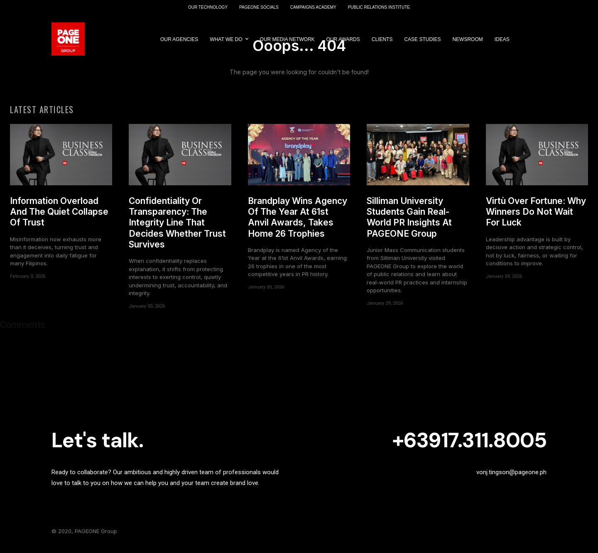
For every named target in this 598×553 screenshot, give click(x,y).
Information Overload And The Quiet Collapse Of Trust (59, 216)
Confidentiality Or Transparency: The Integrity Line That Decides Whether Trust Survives (177, 227)
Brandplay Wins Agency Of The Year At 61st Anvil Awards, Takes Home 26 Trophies (297, 221)
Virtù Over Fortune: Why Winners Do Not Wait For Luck (536, 216)
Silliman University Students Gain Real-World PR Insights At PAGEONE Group (409, 221)
